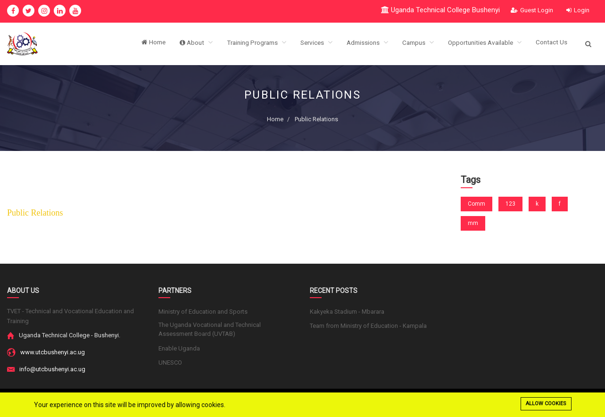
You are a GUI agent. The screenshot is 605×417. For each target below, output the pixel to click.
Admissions (359, 43)
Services (306, 43)
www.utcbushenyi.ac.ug (52, 352)
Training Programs (243, 43)
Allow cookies (546, 403)
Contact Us (551, 44)
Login (577, 10)
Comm (476, 203)
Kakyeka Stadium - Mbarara (347, 311)
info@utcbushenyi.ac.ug (52, 369)
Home (136, 44)
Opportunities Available (482, 43)
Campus (412, 43)
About (181, 43)
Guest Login (532, 10)
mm (473, 223)
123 (510, 203)
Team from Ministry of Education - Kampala (368, 325)
